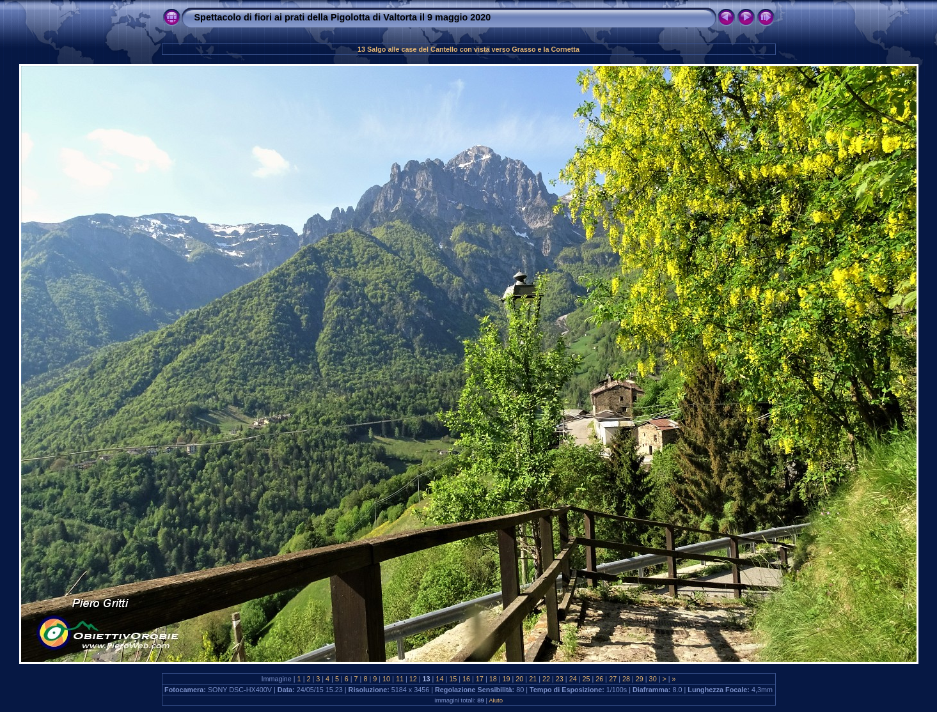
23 (559, 679)
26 (599, 679)
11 (400, 679)
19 (506, 679)
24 (573, 679)
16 (466, 679)
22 (546, 679)
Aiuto (496, 700)
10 (386, 679)
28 (626, 679)
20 (519, 679)
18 (493, 679)
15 (453, 679)
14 (439, 679)
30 (653, 679)
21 (533, 679)
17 (479, 679)
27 (612, 679)
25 (586, 679)
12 (413, 679)
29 (639, 679)
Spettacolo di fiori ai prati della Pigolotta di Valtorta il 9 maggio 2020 (342, 17)
